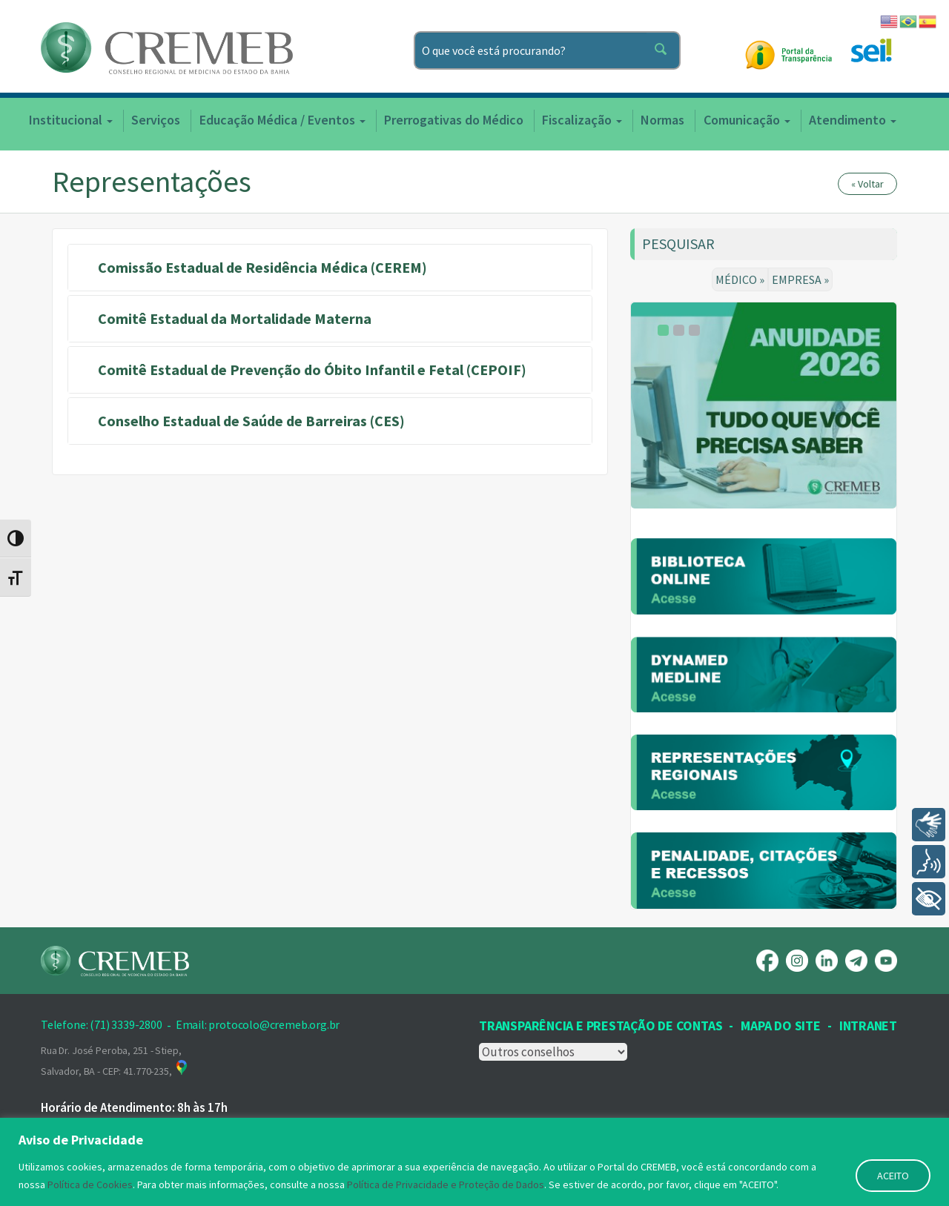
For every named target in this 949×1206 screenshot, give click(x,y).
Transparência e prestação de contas (600, 1025)
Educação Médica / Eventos (282, 119)
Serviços (155, 119)
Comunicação (747, 119)
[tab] (330, 268)
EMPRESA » (800, 279)
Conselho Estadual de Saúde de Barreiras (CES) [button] (251, 420)
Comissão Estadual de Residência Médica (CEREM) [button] (262, 267)
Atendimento (852, 119)
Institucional (71, 119)
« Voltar (867, 183)
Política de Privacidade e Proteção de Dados (445, 1184)
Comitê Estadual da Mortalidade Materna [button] (234, 318)
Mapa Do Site (780, 1025)
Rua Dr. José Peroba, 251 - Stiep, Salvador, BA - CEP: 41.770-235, (115, 1061)
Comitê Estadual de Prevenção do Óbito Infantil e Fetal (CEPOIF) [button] (312, 369)
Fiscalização (582, 119)
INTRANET (868, 1025)
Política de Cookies (90, 1184)
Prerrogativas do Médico (453, 119)
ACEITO (893, 1175)
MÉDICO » (739, 279)
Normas (662, 119)
